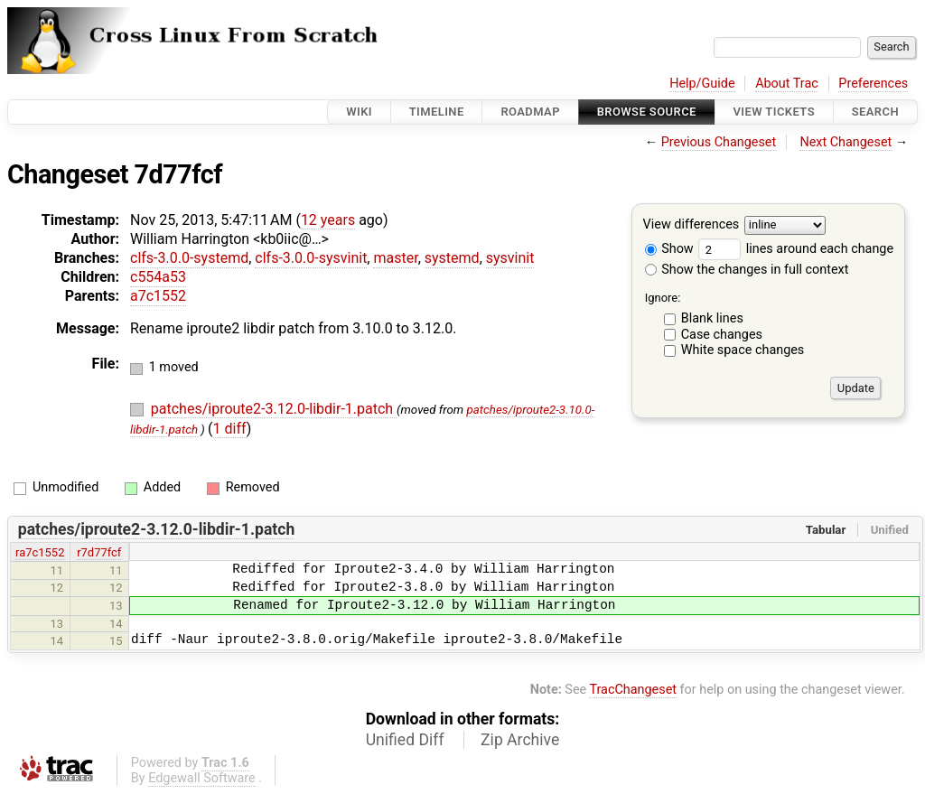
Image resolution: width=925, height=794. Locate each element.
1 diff (230, 428)
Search (875, 111)
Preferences (873, 83)
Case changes (721, 334)
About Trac (786, 83)
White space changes (743, 350)
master (395, 257)
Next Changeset (845, 142)
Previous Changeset (719, 142)
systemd (452, 257)
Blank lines (712, 318)
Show (669, 249)
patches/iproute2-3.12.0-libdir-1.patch (274, 408)
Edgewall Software (202, 778)
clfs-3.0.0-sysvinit (311, 257)
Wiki (359, 111)
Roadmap (530, 111)
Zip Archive (520, 740)
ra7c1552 (39, 552)
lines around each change (795, 249)
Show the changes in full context (747, 269)
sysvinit (510, 257)
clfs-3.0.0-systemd (189, 257)
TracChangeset (633, 689)
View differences (691, 225)
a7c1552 (158, 295)
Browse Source (646, 111)
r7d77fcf (99, 552)
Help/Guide (701, 83)
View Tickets (774, 111)
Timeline (436, 111)
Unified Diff (405, 740)
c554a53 (158, 276)
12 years (328, 220)
